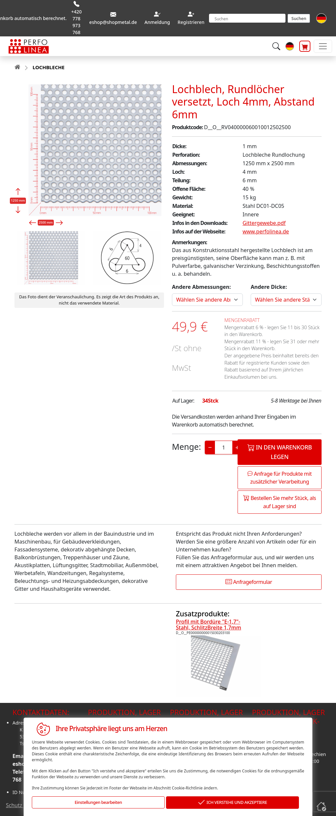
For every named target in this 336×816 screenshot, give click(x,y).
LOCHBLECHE (48, 67)
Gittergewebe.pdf (263, 223)
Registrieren (191, 22)
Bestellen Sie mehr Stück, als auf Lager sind (279, 502)
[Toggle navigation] (323, 46)
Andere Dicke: (269, 286)
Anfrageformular (248, 582)
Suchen (298, 18)
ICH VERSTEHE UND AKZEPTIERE (232, 802)
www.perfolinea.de (265, 231)
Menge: (186, 446)
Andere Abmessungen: (201, 286)
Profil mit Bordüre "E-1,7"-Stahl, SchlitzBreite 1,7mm (208, 624)
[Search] (247, 18)
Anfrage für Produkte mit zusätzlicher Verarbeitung (279, 477)
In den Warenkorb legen (279, 451)
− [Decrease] (210, 447)
